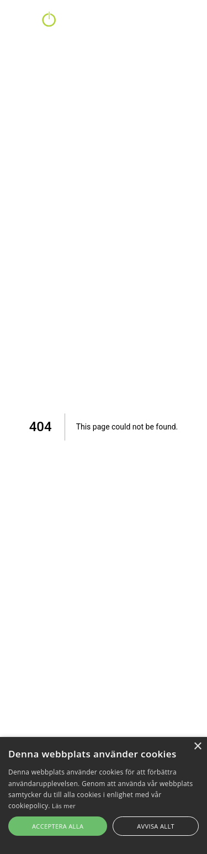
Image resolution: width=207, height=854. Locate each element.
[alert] (103, 795)
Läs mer (64, 806)
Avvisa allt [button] (155, 826)
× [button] (197, 746)
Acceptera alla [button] (57, 826)
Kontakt (123, 22)
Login (186, 22)
